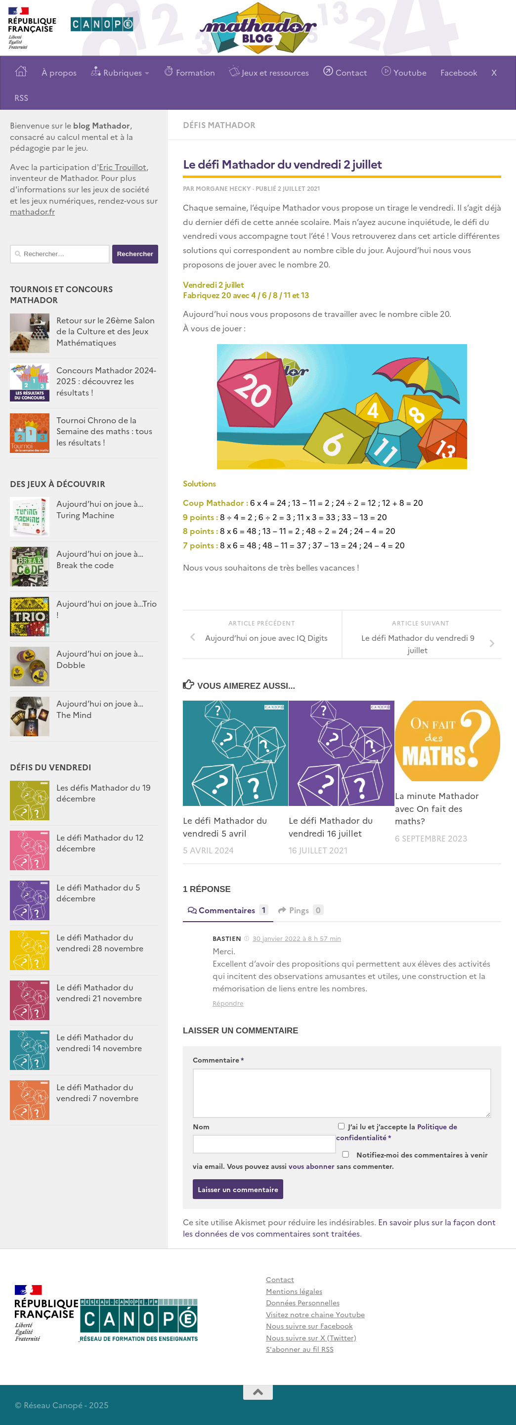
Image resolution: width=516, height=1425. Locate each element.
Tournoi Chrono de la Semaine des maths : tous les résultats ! (104, 430)
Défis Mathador (219, 124)
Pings (301, 909)
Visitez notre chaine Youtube (315, 1314)
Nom (201, 1126)
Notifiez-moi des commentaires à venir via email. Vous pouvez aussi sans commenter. (340, 1160)
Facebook (458, 72)
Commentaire (218, 1060)
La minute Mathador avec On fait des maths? (437, 808)
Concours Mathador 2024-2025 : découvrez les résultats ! (106, 381)
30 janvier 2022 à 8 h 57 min (297, 938)
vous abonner (312, 1166)
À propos (59, 72)
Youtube (404, 71)
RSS (21, 97)
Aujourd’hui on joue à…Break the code (99, 559)
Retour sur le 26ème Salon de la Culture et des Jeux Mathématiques (105, 331)
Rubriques (116, 71)
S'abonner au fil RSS (300, 1349)
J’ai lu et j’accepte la (396, 1132)
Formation (189, 71)
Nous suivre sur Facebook (309, 1326)
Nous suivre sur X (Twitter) (311, 1337)
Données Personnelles (303, 1302)
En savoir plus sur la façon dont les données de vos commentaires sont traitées (339, 1227)
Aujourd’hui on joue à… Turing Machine (99, 509)
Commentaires (228, 909)
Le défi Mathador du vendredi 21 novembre (99, 992)
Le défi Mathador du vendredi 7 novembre (97, 1092)
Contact (345, 71)
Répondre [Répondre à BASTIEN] (228, 1002)
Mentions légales (294, 1291)
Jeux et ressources (269, 71)
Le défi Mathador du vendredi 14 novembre (99, 1042)
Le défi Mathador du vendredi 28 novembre (99, 942)
